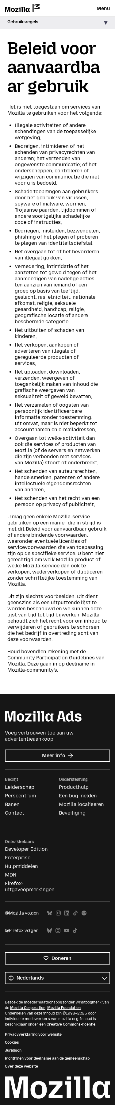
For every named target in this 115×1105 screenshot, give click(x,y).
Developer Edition (26, 849)
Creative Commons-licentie (71, 1024)
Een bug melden (78, 796)
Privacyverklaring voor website (33, 1034)
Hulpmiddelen (21, 866)
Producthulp (74, 787)
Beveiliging (72, 813)
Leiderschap (19, 787)
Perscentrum (20, 796)
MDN (10, 875)
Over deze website (21, 1066)
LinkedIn (67, 913)
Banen (12, 804)
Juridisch (13, 1050)
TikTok (75, 913)
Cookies (12, 1042)
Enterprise (17, 858)
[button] (57, 23)
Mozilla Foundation (64, 1008)
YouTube (66, 930)
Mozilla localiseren (81, 804)
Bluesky (49, 913)
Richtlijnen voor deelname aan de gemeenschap (47, 1058)
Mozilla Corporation (27, 1008)
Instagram (58, 913)
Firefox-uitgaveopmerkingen (30, 886)
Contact (14, 813)
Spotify (84, 913)
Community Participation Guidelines (51, 658)
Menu (103, 8)
